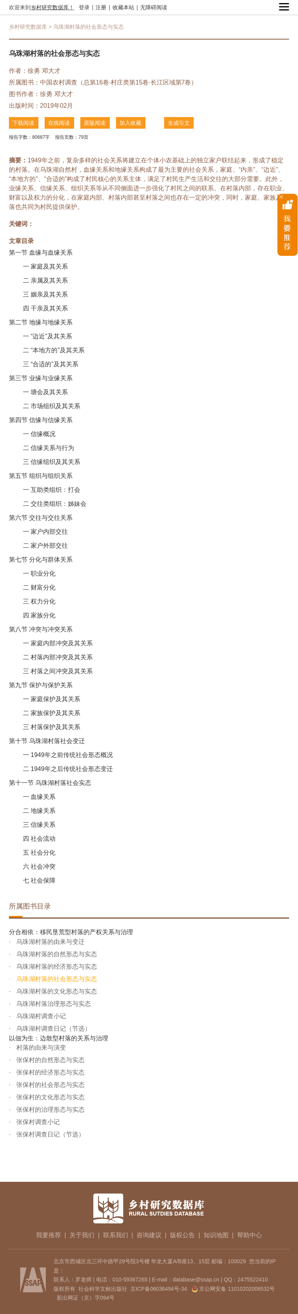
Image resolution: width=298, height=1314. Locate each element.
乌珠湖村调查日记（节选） (53, 1028)
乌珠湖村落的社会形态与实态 (56, 978)
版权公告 (182, 1234)
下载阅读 (24, 123)
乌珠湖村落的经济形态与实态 (56, 966)
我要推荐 (47, 1234)
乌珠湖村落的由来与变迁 (50, 941)
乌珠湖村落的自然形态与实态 (56, 953)
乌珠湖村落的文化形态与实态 (56, 991)
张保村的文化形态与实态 (50, 1096)
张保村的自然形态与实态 (50, 1059)
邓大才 (51, 70)
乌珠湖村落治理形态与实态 (53, 1003)
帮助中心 (250, 1234)
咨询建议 (149, 1234)
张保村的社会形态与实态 (50, 1084)
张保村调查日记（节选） (50, 1134)
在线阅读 (60, 123)
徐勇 (34, 70)
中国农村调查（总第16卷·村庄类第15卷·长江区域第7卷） (118, 82)
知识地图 (216, 1234)
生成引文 (183, 123)
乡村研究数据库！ (52, 7)
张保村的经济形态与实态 (50, 1072)
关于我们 (81, 1234)
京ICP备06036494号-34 (159, 1288)
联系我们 (115, 1234)
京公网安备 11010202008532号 (238, 1288)
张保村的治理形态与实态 (50, 1109)
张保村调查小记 (37, 1121)
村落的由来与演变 (40, 1047)
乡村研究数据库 (28, 27)
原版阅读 (96, 123)
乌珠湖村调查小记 (40, 1015)
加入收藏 (133, 123)
